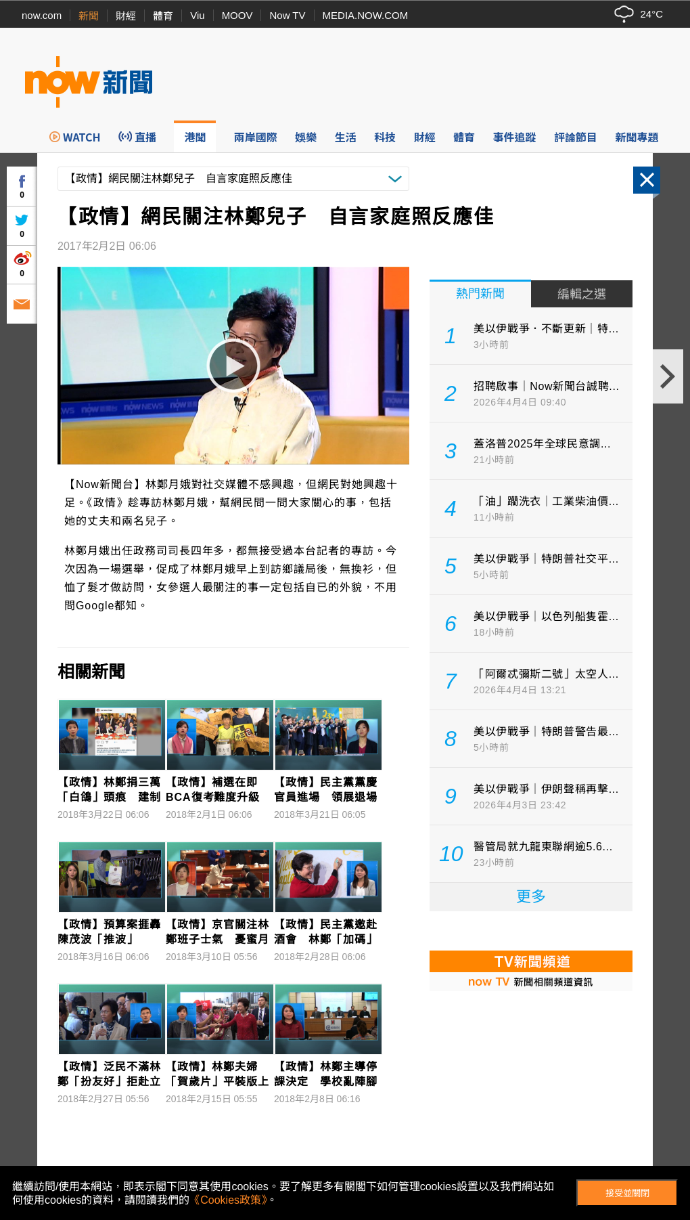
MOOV (237, 15)
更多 (531, 896)
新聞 (88, 16)
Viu (197, 15)
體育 (163, 16)
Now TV (287, 15)
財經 (126, 16)
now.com (42, 15)
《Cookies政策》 (228, 1200)
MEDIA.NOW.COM (366, 15)
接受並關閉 (627, 1193)
